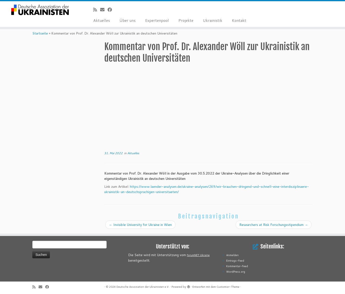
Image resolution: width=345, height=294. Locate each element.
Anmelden (232, 255)
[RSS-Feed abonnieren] (96, 9)
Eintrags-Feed (235, 261)
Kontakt (239, 20)
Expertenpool (157, 20)
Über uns (128, 20)
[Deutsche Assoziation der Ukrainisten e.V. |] (40, 10)
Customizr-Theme (228, 287)
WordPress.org (235, 272)
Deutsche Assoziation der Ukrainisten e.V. (142, 287)
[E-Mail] (104, 9)
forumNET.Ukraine (198, 255)
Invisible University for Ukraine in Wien (140, 224)
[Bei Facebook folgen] (111, 9)
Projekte (185, 20)
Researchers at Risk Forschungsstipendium (273, 224)
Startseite (40, 33)
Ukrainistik (212, 20)
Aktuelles (101, 20)
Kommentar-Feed (237, 266)
